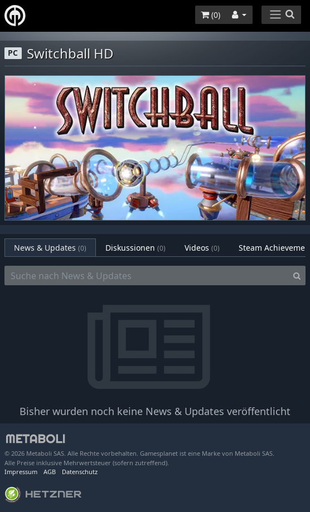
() (210, 14)
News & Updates (50, 247)
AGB (49, 471)
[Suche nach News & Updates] (146, 276)
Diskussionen (135, 247)
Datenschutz (80, 471)
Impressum (20, 471)
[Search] (297, 276)
